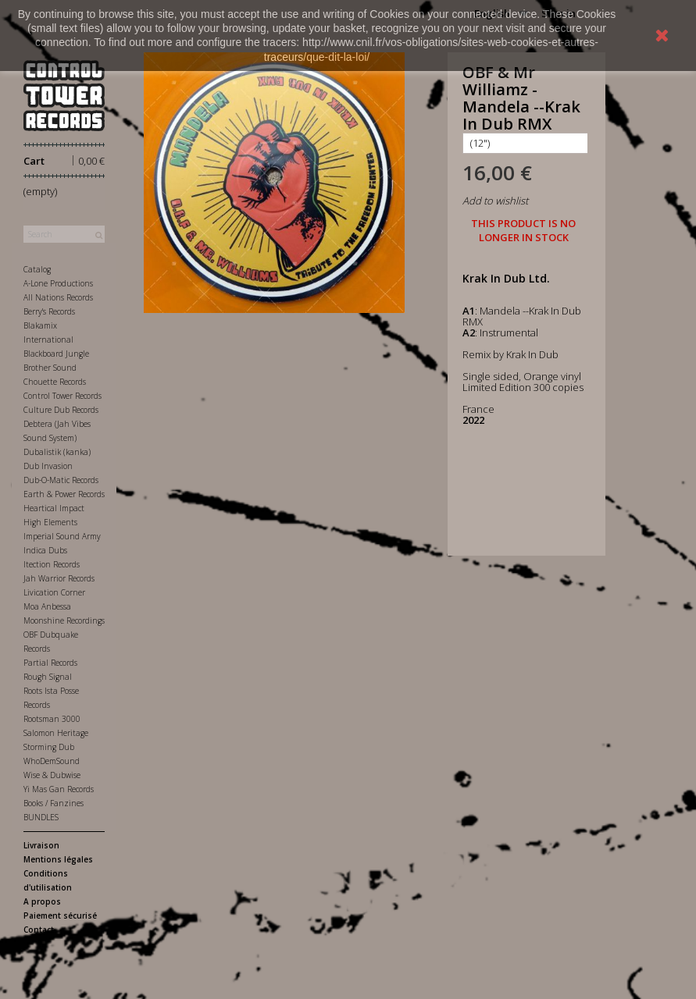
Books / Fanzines (53, 803)
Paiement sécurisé (60, 915)
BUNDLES (41, 817)
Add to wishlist (495, 201)
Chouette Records (54, 381)
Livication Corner (54, 592)
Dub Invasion (48, 465)
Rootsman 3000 (51, 718)
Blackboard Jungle (56, 353)
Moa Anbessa (47, 606)
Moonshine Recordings (64, 620)
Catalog (37, 269)
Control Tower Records (62, 395)
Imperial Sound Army (62, 536)
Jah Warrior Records (59, 578)
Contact (38, 929)
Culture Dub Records (60, 409)
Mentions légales (58, 859)
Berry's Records (49, 311)
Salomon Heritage (55, 732)
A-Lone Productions (58, 283)
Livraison (41, 845)
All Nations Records (58, 297)
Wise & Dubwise (51, 775)
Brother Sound (50, 367)
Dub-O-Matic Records (60, 480)
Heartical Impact (53, 508)
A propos (42, 901)
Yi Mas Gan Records (58, 789)
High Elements (50, 522)
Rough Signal (47, 676)
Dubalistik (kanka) (57, 451)
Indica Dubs (45, 550)
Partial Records (50, 662)
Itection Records (51, 564)
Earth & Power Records (64, 494)
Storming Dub (48, 746)
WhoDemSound (51, 760)
